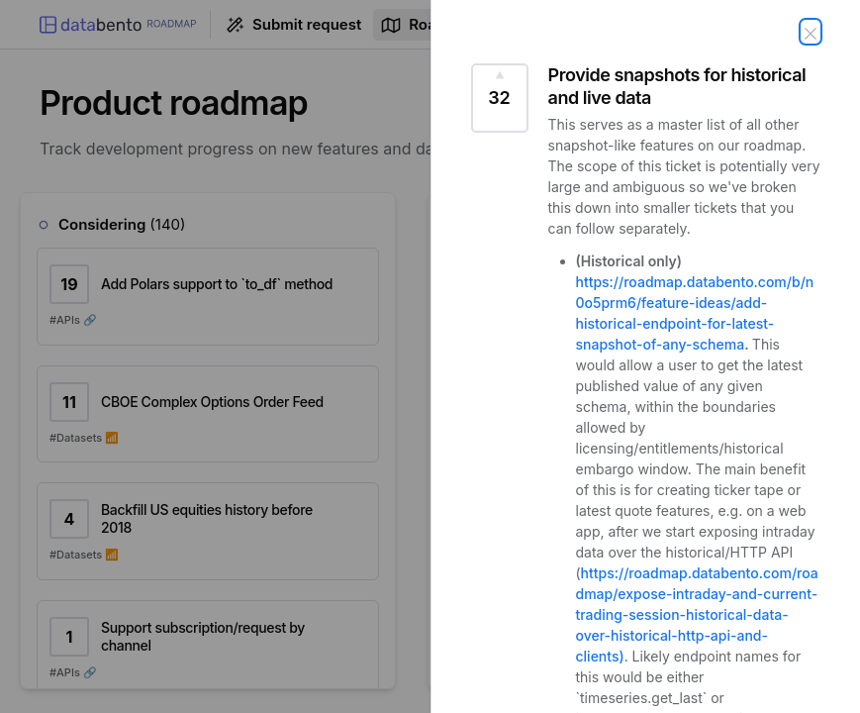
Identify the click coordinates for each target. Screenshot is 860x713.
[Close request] (810, 32)
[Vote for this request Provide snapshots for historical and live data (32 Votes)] (499, 98)
